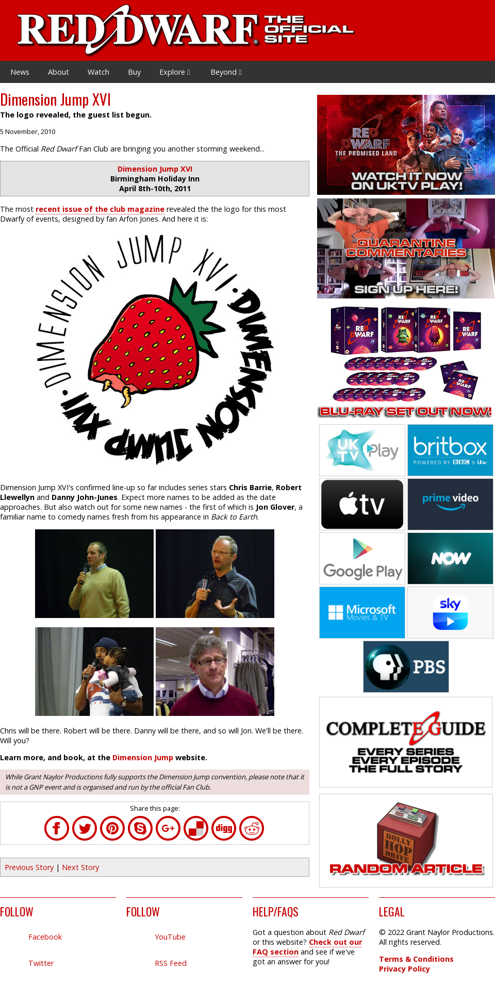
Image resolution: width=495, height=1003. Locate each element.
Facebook (45, 937)
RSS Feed (171, 963)
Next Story (80, 867)
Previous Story (29, 867)
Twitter (41, 963)
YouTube (170, 937)
